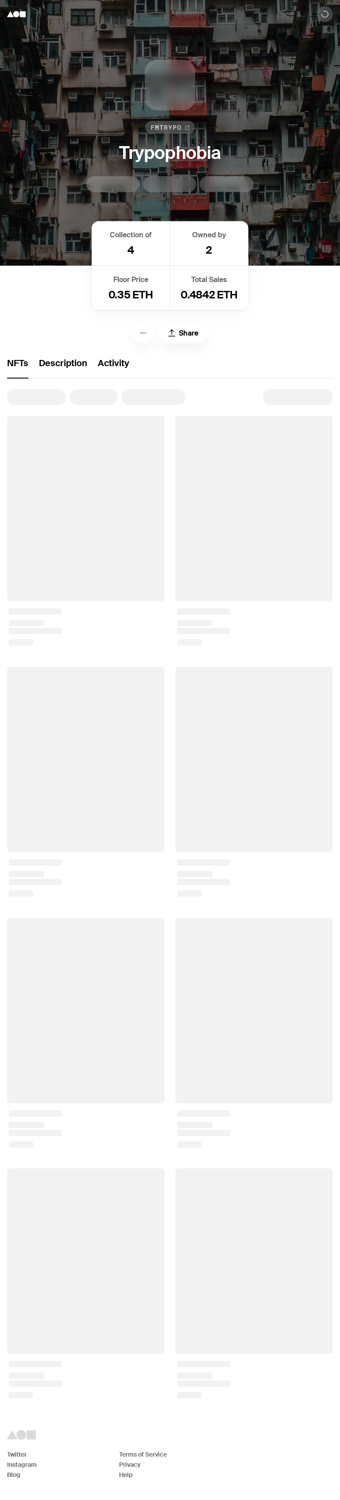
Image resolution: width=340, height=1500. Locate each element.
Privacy (130, 1465)
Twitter (17, 1454)
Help (126, 1475)
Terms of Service (143, 1454)
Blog (13, 1475)
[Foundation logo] (16, 14)
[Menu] (143, 333)
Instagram (22, 1465)
